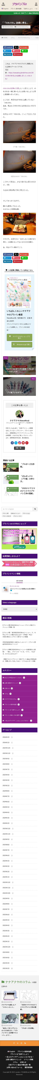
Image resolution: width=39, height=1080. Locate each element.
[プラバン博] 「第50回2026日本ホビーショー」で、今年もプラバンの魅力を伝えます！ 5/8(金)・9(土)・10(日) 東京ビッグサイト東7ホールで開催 (19, 635)
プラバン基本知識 (16, 8)
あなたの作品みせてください (14, 678)
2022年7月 (8, 909)
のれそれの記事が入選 (11, 88)
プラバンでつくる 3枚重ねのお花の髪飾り (23, 589)
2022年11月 (8, 888)
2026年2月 (8, 737)
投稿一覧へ (19, 448)
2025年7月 (8, 769)
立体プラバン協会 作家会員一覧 (19, 1065)
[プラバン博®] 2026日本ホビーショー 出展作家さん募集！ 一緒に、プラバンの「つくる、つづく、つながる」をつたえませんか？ (19, 652)
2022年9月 (8, 898)
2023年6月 (8, 855)
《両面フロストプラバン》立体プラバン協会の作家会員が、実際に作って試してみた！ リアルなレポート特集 (19, 660)
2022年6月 (8, 915)
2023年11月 (8, 834)
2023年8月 (8, 845)
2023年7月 (8, 850)
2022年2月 (8, 936)
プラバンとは (26, 513)
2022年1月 (8, 942)
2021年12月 (8, 947)
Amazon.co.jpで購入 (24, 344)
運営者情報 (28, 1067)
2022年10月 (8, 893)
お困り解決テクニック (12, 683)
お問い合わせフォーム (14, 1067)
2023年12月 (8, 829)
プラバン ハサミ (17, 516)
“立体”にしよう (28, 8)
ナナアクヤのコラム (22, 27)
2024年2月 (8, 823)
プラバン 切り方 (7, 516)
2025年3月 (8, 780)
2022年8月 (8, 904)
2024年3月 (8, 818)
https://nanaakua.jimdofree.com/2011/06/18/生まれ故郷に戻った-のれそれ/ (19, 76)
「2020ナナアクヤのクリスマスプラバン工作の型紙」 (27, 491)
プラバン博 (5, 513)
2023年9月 (8, 839)
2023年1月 (8, 877)
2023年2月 (8, 872)
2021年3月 (8, 963)
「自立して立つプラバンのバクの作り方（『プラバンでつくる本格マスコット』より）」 (10, 1031)
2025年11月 (8, 753)
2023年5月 (8, 861)
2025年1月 (8, 786)
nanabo (17, 1072)
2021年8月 (8, 952)
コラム (13, 37)
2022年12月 (8, 882)
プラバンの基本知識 (12, 704)
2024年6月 (8, 802)
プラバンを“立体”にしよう (13, 710)
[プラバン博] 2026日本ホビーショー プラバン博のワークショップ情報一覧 (19, 626)
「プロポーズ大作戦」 (27, 465)
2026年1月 (8, 743)
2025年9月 (8, 759)
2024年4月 (8, 812)
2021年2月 (8, 968)
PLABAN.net (26, 1072)
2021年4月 (8, 958)
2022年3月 (8, 931)
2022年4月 (8, 925)
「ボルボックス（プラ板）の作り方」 (27, 478)
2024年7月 (8, 796)
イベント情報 (28, 1059)
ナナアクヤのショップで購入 (21, 337)
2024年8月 (8, 791)
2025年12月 (8, 748)
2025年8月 (8, 764)
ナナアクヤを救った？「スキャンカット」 (9, 1006)
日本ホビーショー (15, 513)
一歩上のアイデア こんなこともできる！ (18, 721)
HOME (5, 37)
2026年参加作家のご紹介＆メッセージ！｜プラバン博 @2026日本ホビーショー (19, 643)
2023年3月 (8, 866)
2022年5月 (8, 920)
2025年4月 (8, 775)
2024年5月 (8, 807)
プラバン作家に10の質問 (13, 715)
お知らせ (8, 688)
